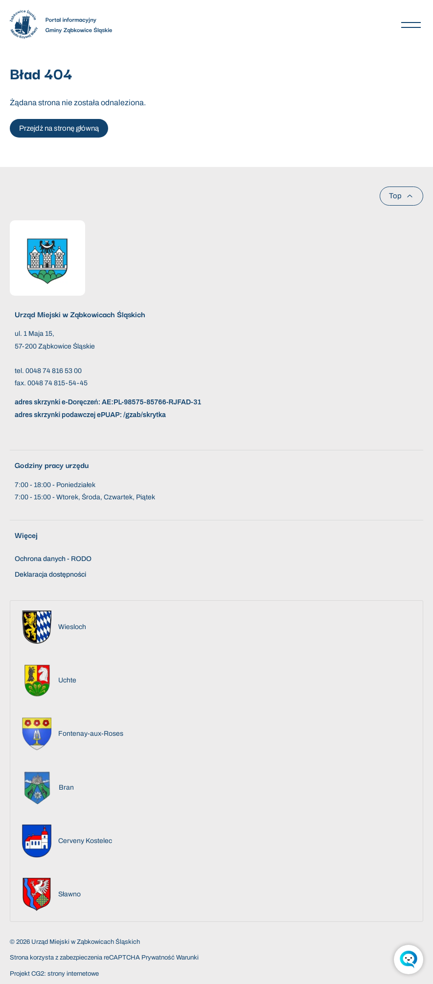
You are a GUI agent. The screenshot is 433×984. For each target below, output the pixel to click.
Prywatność (158, 957)
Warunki (187, 957)
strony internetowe (73, 973)
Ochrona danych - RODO (53, 558)
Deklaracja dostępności (50, 574)
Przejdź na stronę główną (59, 128)
